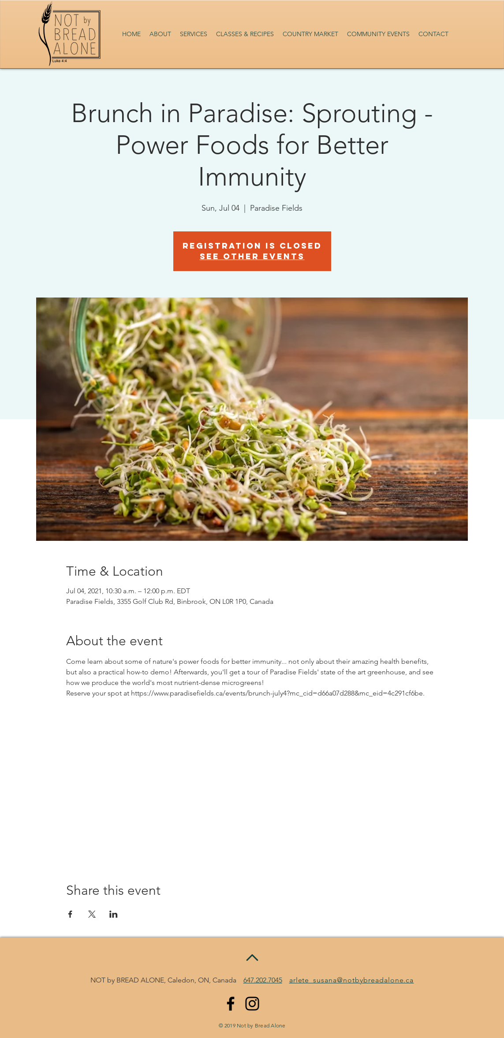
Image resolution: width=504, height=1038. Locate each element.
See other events (252, 256)
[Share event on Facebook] (70, 914)
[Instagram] (252, 1003)
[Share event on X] (92, 914)
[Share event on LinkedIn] (113, 914)
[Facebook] (230, 1003)
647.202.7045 (262, 980)
